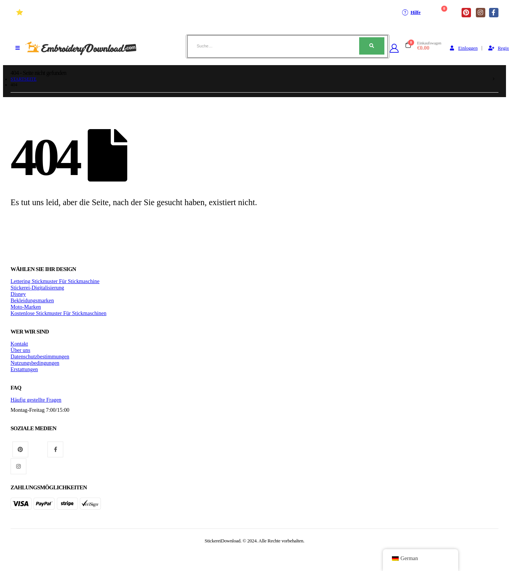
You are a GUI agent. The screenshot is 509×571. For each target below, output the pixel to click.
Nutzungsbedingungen (35, 363)
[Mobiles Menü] (17, 48)
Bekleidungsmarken (32, 300)
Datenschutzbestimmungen (40, 356)
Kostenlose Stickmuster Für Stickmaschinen (59, 313)
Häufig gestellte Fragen (36, 400)
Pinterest (20, 449)
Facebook (55, 449)
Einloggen (463, 48)
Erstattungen (24, 369)
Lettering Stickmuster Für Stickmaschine (55, 281)
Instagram (18, 466)
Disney (18, 294)
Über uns (20, 350)
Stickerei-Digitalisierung (37, 288)
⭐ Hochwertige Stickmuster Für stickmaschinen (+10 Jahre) (94, 12)
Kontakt (19, 344)
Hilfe (411, 12)
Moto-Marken (26, 307)
